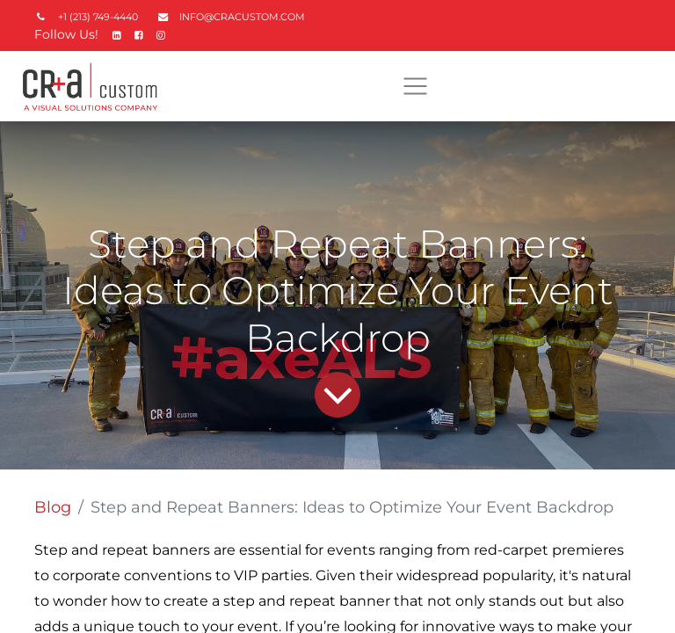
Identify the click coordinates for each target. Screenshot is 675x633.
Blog (52, 507)
